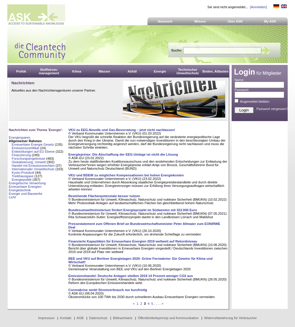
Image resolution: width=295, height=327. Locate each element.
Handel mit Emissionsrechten (33, 165)
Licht (12, 197)
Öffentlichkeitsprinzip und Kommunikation (168, 318)
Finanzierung (21, 155)
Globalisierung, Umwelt (29, 162)
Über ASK (235, 21)
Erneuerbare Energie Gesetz (33, 144)
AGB (80, 318)
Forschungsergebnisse (28, 158)
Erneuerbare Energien (25, 186)
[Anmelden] (258, 7)
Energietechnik (20, 190)
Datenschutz (98, 318)
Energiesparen (19, 137)
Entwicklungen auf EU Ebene (33, 151)
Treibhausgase (23, 176)
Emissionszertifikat (25, 148)
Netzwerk (165, 21)
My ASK (270, 21)
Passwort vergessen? (272, 109)
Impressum (46, 318)
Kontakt (66, 318)
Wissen (200, 21)
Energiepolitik (22, 179)
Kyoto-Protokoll (23, 172)
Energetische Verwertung (27, 183)
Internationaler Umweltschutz (33, 169)
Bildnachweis (122, 318)
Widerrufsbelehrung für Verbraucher (230, 318)
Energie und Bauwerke (25, 193)
